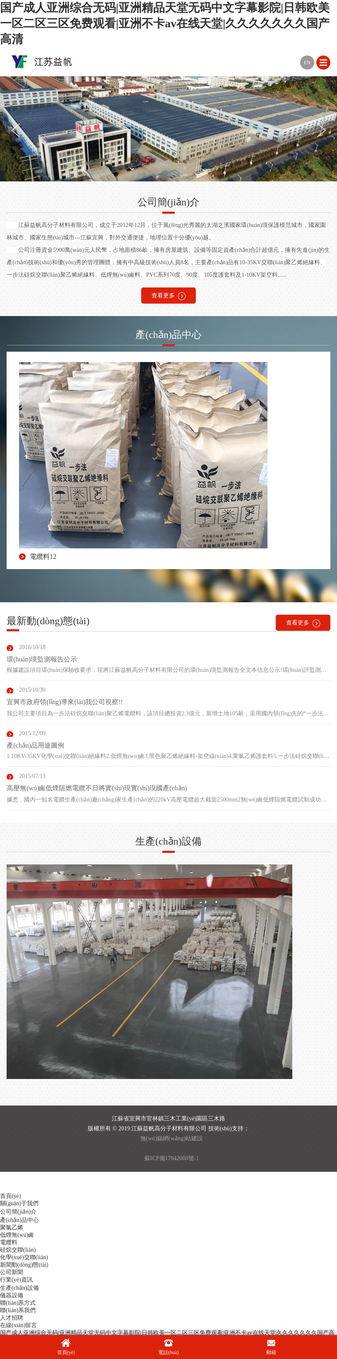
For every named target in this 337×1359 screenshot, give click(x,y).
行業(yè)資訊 (16, 1280)
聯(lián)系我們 (18, 1310)
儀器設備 (11, 1295)
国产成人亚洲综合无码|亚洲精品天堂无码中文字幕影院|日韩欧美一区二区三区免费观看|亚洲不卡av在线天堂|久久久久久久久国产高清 (165, 23)
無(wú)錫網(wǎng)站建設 (171, 1138)
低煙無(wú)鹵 (17, 1235)
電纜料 (8, 1242)
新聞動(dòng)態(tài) (24, 1265)
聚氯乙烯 (11, 1227)
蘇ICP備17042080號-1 (171, 1158)
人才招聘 (11, 1318)
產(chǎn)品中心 (19, 1220)
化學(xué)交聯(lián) (24, 1257)
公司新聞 (11, 1272)
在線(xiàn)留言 (18, 1325)
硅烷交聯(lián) (18, 1250)
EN (307, 62)
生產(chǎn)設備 (19, 1288)
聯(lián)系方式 (18, 1303)
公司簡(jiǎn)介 (18, 1212)
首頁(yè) (10, 1196)
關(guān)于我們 (19, 1203)
